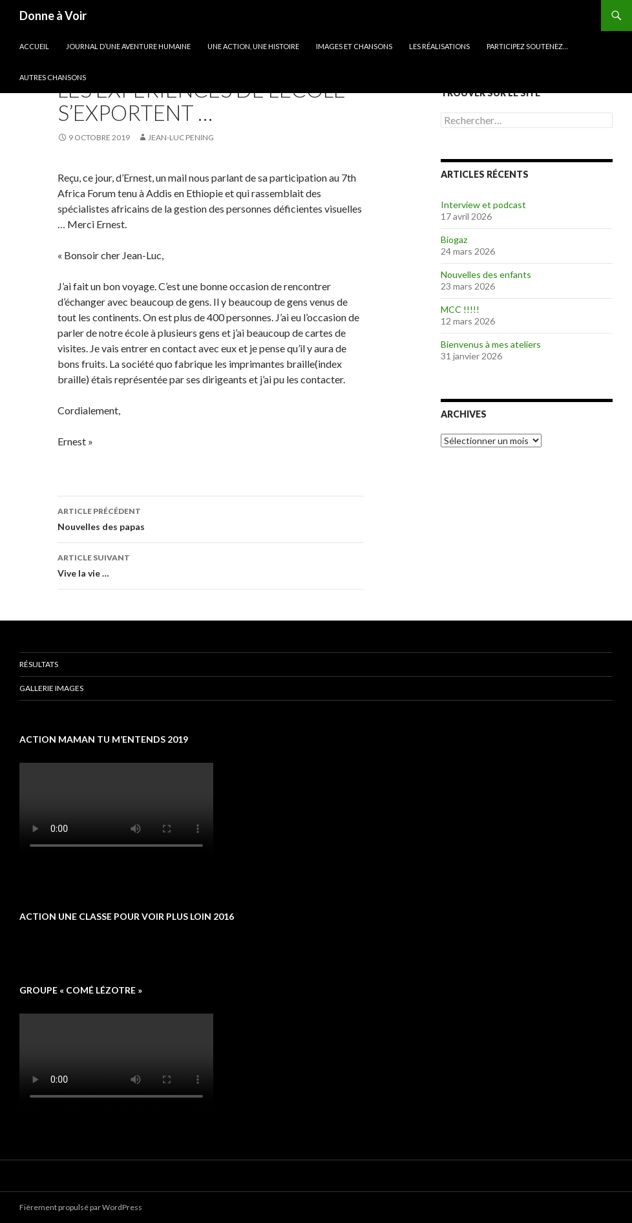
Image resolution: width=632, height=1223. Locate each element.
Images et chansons (354, 46)
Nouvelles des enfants (486, 274)
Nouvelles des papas (211, 518)
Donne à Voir (53, 15)
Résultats (38, 664)
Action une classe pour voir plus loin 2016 (126, 916)
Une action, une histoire (253, 46)
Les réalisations (439, 46)
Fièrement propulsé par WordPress (80, 1207)
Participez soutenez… (527, 46)
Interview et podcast (483, 204)
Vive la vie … (211, 564)
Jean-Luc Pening (181, 137)
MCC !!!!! (460, 309)
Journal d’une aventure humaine (128, 46)
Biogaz (454, 239)
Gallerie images (51, 688)
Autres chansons (52, 77)
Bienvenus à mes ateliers (491, 344)
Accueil (34, 46)
